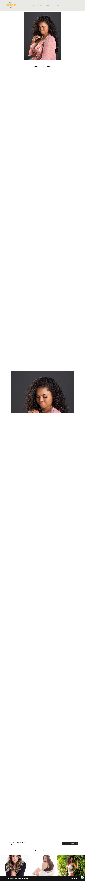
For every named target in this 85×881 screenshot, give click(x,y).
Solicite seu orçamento (70, 843)
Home (33, 5)
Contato (65, 5)
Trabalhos (39, 5)
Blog (53, 5)
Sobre (58, 5)
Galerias (47, 5)
